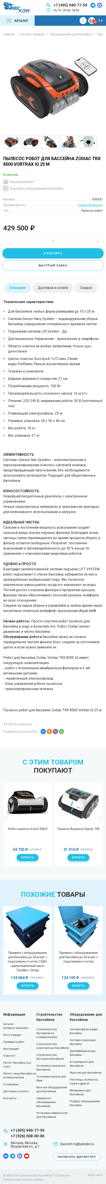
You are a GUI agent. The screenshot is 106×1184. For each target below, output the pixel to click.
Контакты (9, 1098)
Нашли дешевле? (22, 182)
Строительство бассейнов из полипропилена (46, 1033)
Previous (5, 819)
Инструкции (11, 1048)
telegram (93, 5)
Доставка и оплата (16, 1091)
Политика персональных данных (23, 1179)
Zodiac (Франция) (90, 205)
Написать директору (77, 1156)
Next (100, 819)
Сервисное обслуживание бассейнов (46, 1102)
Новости (9, 1055)
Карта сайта (95, 1175)
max (99, 5)
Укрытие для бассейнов (85, 1072)
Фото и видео (12, 1034)
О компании (11, 1084)
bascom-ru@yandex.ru (77, 1144)
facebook (5, 1156)
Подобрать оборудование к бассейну (36, 188)
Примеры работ (13, 1041)
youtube (26, 1156)
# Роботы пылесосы (17, 724)
